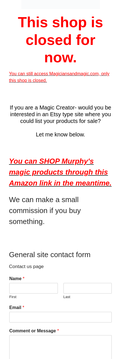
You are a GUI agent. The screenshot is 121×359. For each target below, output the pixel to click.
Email (16, 307)
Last (66, 297)
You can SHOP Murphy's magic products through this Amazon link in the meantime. (60, 172)
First (12, 297)
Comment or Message (34, 330)
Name (16, 278)
